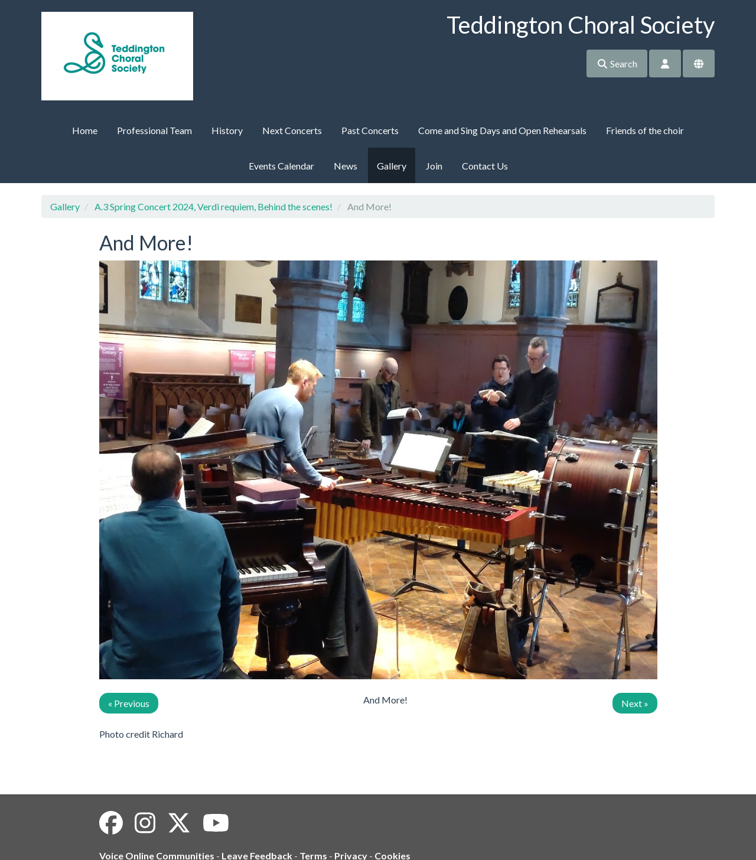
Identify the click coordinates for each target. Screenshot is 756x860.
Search (617, 63)
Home (84, 130)
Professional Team (154, 130)
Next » (635, 703)
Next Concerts (292, 130)
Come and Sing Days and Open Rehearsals (502, 130)
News (345, 165)
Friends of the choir (645, 130)
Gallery (391, 165)
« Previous (128, 703)
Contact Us (485, 165)
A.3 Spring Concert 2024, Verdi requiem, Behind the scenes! (213, 206)
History (227, 130)
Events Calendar (281, 165)
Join (434, 165)
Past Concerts (370, 130)
